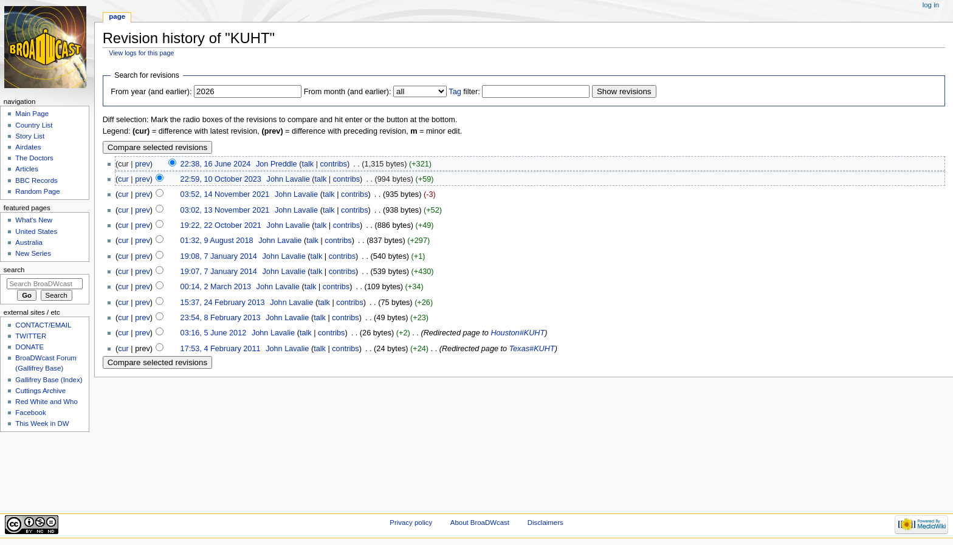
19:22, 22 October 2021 (221, 225)
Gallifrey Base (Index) (48, 379)
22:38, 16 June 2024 (216, 164)
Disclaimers (545, 522)
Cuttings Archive (40, 390)
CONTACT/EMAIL (43, 325)
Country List (33, 125)
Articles (26, 169)
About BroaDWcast (479, 522)
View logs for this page (141, 53)
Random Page (37, 191)
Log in (931, 5)
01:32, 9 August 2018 (217, 240)
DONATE (29, 347)
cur (123, 179)
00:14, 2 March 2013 (216, 287)
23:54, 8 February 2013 (221, 318)
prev (142, 164)
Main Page (32, 113)
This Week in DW (42, 423)
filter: (464, 91)
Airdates (28, 147)
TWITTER (30, 336)
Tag (455, 91)
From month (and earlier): (347, 91)
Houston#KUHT (517, 333)
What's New (33, 220)
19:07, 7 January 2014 (219, 271)
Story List (29, 136)
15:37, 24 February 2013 (223, 302)
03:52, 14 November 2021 (225, 194)
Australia (29, 242)
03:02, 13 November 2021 (225, 210)
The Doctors (34, 158)
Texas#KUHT (532, 348)
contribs (333, 164)
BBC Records (36, 180)
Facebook (30, 412)
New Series (33, 253)
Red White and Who (46, 401)
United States (36, 231)
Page (117, 16)
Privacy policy (411, 522)
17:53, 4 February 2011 (221, 348)
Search (14, 269)
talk (307, 164)
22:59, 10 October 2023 (221, 179)
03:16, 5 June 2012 (214, 333)
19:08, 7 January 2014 (219, 256)
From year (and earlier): (151, 91)
